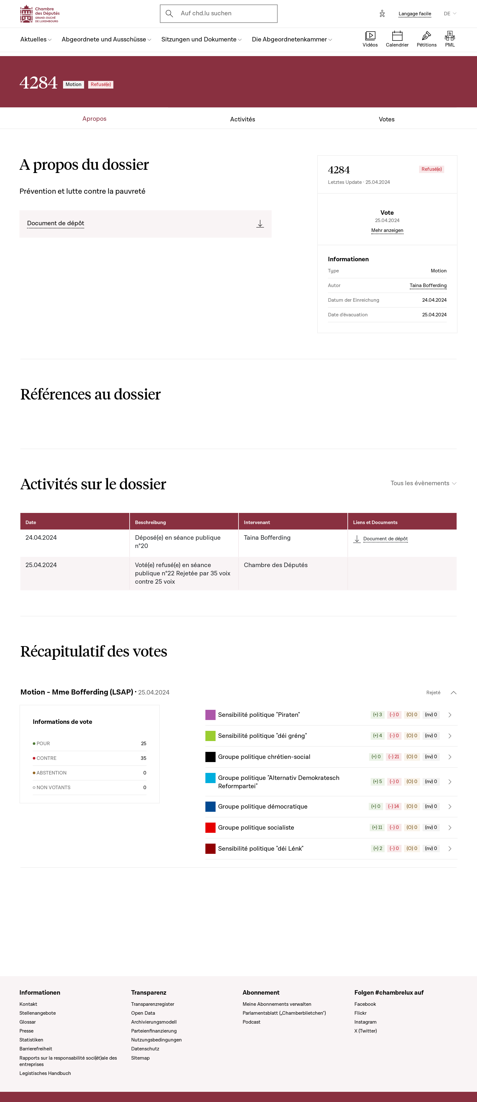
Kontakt (28, 1004)
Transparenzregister (152, 1004)
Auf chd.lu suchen (206, 13)
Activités (242, 120)
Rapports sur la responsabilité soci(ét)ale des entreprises (68, 1061)
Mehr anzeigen (387, 284)
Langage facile (415, 14)
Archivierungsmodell (154, 1022)
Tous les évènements (420, 538)
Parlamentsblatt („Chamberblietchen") (284, 1013)
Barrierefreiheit (35, 1049)
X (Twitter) (365, 1031)
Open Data (143, 1013)
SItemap (140, 1058)
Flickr (360, 1013)
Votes (387, 120)
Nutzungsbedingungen (156, 1040)
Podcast (251, 1022)
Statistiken (31, 1040)
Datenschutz (145, 1049)
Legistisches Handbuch (45, 1073)
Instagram (365, 1022)
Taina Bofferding (428, 339)
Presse (26, 1031)
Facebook (365, 1004)
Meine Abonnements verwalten (277, 1004)
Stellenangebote (37, 1013)
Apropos (94, 119)
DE (447, 14)
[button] (331, 769)
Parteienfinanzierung (154, 1031)
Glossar (27, 1022)
